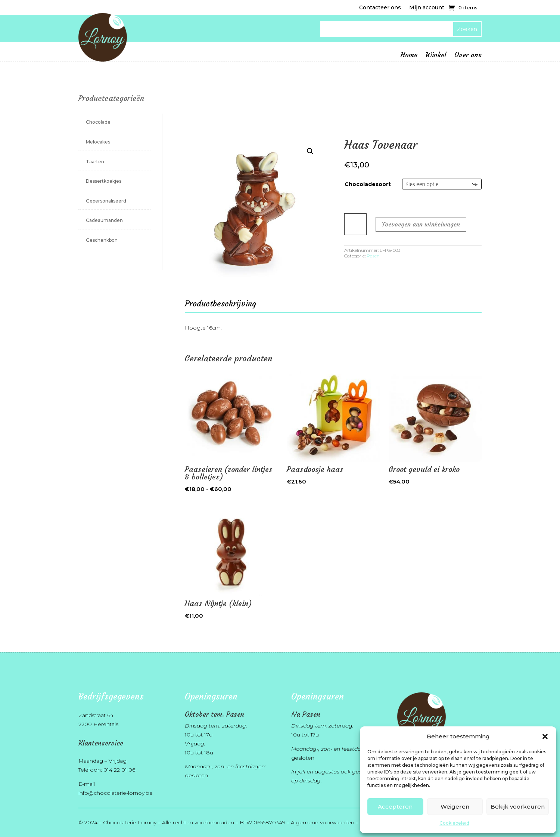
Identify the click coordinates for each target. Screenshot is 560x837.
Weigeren (455, 806)
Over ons (468, 55)
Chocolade (98, 122)
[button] (545, 736)
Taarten (95, 161)
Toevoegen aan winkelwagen (421, 224)
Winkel (436, 55)
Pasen (373, 256)
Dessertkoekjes (103, 181)
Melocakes (98, 142)
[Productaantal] (355, 224)
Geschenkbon (102, 240)
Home (409, 55)
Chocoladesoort (368, 184)
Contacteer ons (380, 8)
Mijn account (426, 8)
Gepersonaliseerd (106, 201)
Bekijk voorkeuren (518, 806)
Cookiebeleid (454, 823)
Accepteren (395, 806)
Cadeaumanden (104, 220)
